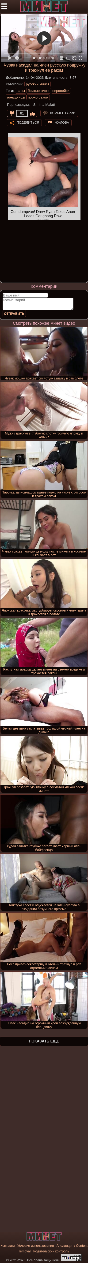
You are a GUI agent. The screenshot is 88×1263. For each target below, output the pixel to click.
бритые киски (39, 91)
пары (20, 91)
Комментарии (63, 113)
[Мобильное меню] (4, 6)
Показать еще (44, 1041)
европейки (60, 91)
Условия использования (35, 1245)
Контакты (7, 1245)
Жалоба (62, 122)
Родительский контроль (51, 1251)
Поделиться (28, 122)
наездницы (16, 97)
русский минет (37, 84)
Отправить (14, 314)
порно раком (38, 97)
